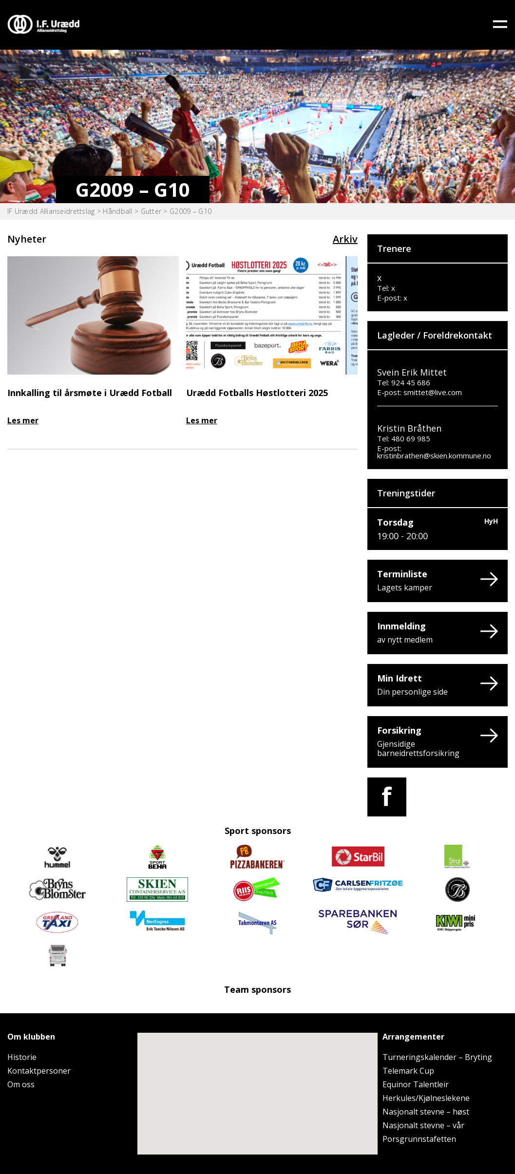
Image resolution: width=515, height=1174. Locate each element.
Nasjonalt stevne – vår (423, 1125)
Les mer (22, 420)
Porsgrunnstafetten (419, 1139)
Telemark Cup (408, 1070)
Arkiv (345, 239)
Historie (22, 1057)
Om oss (21, 1084)
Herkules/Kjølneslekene (426, 1098)
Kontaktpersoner (39, 1070)
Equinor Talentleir (415, 1084)
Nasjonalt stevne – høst (425, 1111)
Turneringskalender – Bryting (437, 1057)
